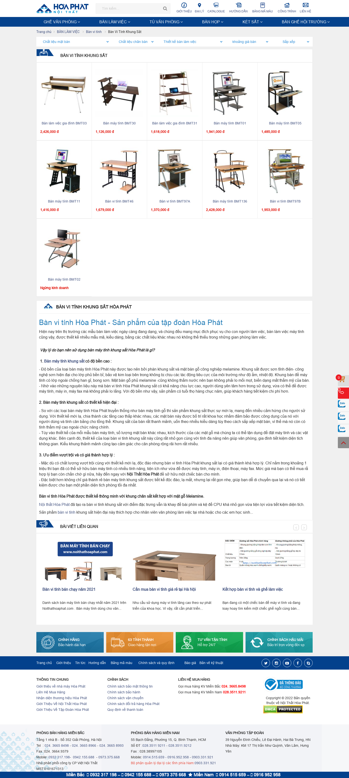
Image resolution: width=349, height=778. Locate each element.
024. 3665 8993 (111, 746)
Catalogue (216, 7)
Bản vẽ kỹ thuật (211, 663)
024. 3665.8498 (234, 687)
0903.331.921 (202, 758)
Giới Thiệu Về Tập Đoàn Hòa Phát (62, 710)
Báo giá (190, 663)
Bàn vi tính (94, 32)
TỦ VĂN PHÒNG (111, 22)
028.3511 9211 (154, 746)
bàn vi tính (66, 513)
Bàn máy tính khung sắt (64, 361)
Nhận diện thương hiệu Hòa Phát (61, 698)
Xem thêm (301, 22)
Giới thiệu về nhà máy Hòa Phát (60, 687)
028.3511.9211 (234, 693)
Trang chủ (43, 32)
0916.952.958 (178, 758)
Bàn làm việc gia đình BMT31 (174, 124)
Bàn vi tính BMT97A (174, 202)
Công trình (287, 7)
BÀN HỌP (135, 22)
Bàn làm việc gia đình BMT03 (64, 124)
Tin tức (80, 663)
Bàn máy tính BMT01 (230, 124)
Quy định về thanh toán (125, 710)
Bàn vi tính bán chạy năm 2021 (68, 590)
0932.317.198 (59, 758)
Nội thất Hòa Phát (54, 505)
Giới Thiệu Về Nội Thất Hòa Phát (61, 704)
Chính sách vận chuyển (125, 698)
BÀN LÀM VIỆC (82, 22)
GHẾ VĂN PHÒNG (52, 22)
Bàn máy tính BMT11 (64, 202)
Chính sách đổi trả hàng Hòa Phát (133, 704)
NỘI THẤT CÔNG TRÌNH (226, 22)
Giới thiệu (184, 7)
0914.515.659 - (154, 758)
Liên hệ (305, 7)
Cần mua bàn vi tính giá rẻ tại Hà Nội (164, 590)
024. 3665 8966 (84, 746)
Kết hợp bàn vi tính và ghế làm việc (252, 590)
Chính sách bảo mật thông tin (130, 687)
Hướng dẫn (238, 7)
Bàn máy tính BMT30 (119, 124)
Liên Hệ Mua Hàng (50, 693)
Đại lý (199, 7)
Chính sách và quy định (156, 663)
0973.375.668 (109, 758)
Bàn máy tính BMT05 (285, 124)
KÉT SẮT (155, 22)
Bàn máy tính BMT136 (230, 202)
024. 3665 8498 (57, 746)
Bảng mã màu (263, 7)
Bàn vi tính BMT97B (285, 202)
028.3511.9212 (179, 746)
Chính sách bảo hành (123, 693)
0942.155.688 (83, 758)
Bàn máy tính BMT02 (64, 280)
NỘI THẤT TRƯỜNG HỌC (269, 22)
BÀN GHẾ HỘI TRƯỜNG (185, 22)
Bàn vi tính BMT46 (119, 202)
